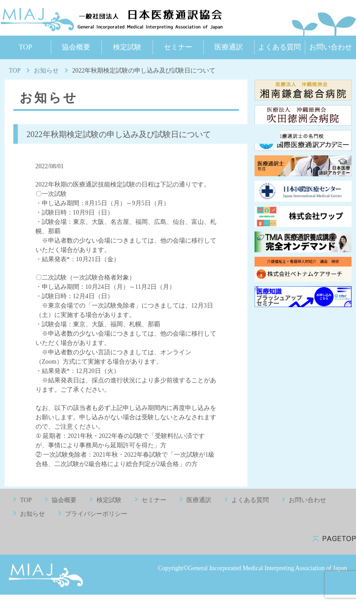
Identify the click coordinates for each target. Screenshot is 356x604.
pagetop (334, 539)
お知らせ (46, 70)
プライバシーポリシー (96, 514)
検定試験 (127, 47)
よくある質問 (279, 47)
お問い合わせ (330, 47)
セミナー (178, 47)
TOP (25, 47)
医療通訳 (228, 47)
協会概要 (76, 47)
